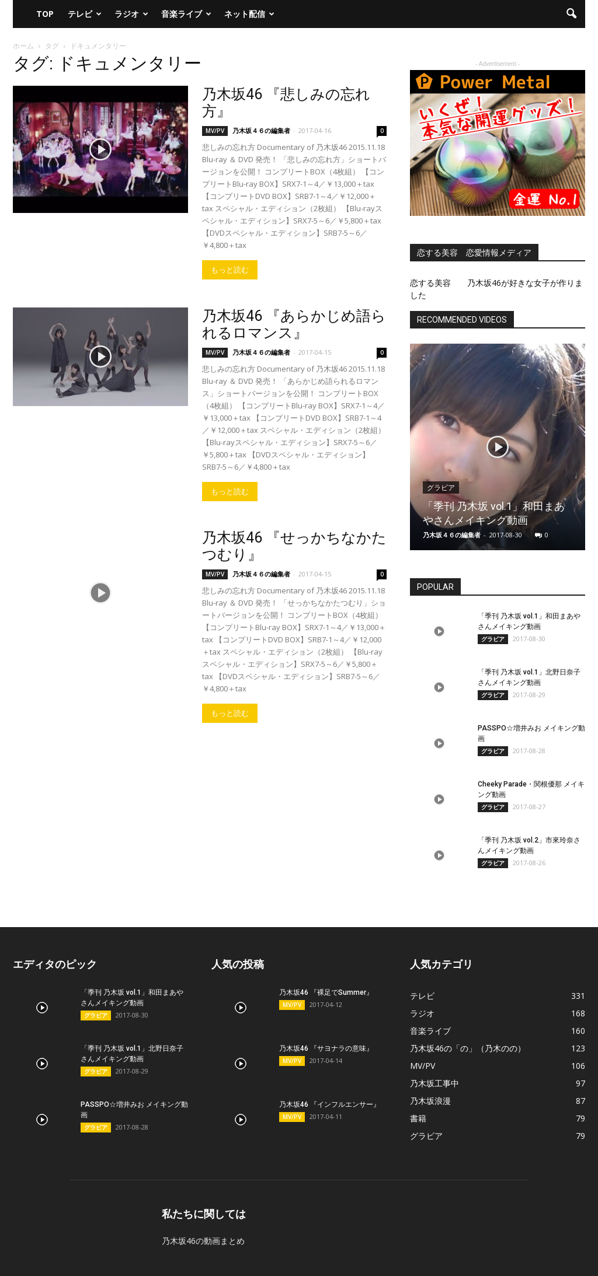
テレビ (85, 13)
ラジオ (131, 13)
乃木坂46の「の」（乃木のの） (468, 1048)
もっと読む (230, 269)
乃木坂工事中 (434, 1083)
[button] (571, 14)
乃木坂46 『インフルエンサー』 (329, 1104)
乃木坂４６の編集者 (261, 130)
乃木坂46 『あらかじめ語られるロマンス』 (294, 324)
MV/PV (215, 131)
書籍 (418, 1118)
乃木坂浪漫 (430, 1100)
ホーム (23, 46)
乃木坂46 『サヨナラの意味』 (326, 1048)
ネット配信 (249, 13)
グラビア (441, 488)
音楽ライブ (186, 13)
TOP (45, 13)
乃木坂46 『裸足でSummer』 (326, 992)
